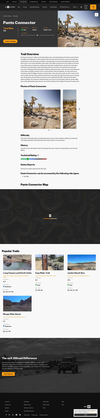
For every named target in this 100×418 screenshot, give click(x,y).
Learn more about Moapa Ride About (14, 317)
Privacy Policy (35, 415)
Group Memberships (29, 411)
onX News (26, 401)
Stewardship (53, 7)
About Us (7, 401)
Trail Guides (46, 401)
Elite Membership (34, 7)
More (75, 7)
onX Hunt (14, 1)
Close (85, 415)
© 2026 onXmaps (44, 415)
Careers (7, 411)
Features (44, 7)
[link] (38, 154)
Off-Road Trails (65, 7)
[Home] (10, 7)
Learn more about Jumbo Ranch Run (78, 275)
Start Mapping (8, 374)
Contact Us (8, 404)
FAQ (63, 404)
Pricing (25, 7)
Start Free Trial (85, 7)
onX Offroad (23, 1)
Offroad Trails (46, 404)
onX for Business (53, 1)
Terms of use (26, 415)
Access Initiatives (65, 1)
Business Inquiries (28, 407)
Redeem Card (27, 404)
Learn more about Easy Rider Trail (45, 275)
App (19, 7)
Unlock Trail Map (10, 41)
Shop (44, 407)
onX (8, 1)
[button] (96, 15)
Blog (63, 401)
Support (7, 407)
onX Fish (43, 1)
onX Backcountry (34, 1)
